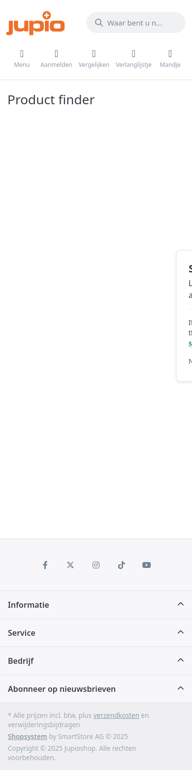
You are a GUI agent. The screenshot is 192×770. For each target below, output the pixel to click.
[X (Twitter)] (71, 565)
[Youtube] (147, 565)
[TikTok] (121, 565)
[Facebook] (45, 565)
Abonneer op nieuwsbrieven (62, 688)
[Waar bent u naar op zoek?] (136, 22)
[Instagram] (96, 565)
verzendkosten (116, 715)
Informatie (28, 604)
